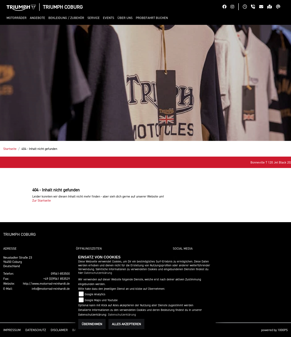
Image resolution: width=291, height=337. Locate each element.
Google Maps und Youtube (101, 300)
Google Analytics (95, 294)
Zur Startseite (41, 200)
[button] (17, 18)
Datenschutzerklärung (98, 272)
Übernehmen (92, 324)
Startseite (10, 149)
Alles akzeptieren (126, 324)
